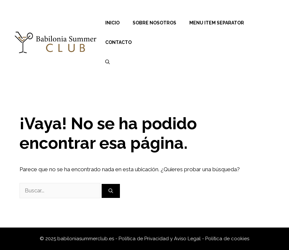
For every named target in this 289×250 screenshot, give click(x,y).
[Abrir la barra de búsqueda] (107, 62)
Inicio (112, 22)
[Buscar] (111, 191)
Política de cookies (227, 239)
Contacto (118, 42)
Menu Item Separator (216, 22)
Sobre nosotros (154, 22)
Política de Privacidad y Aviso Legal (160, 239)
